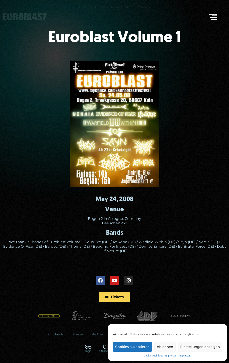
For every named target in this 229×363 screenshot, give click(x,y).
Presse (77, 334)
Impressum (171, 355)
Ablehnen (165, 347)
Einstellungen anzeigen (200, 347)
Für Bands (55, 334)
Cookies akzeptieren (132, 347)
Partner (98, 334)
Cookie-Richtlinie (153, 355)
